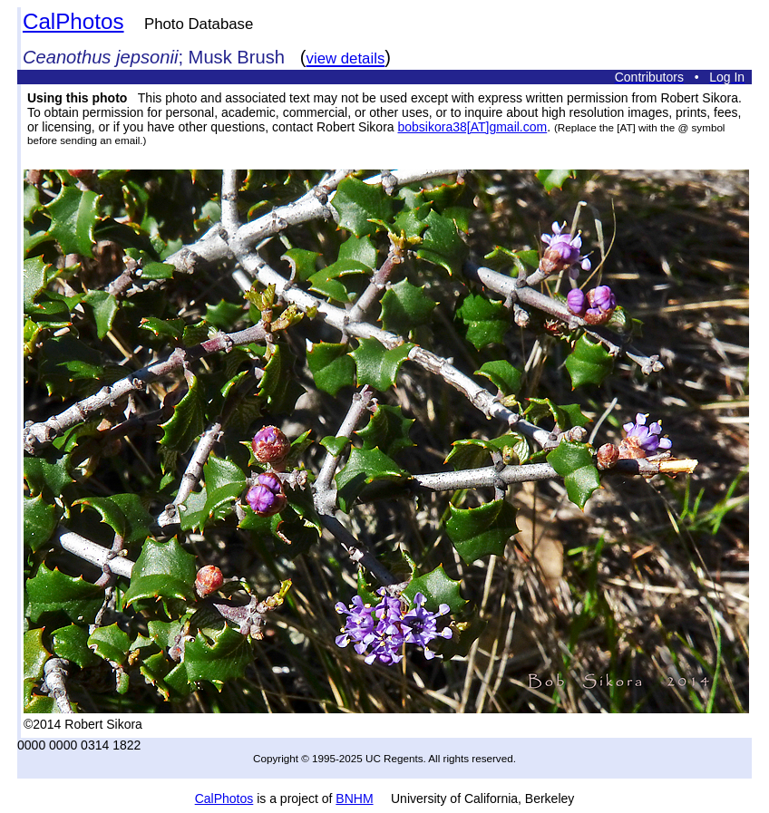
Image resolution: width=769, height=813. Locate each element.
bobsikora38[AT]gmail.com (473, 127)
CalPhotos (73, 21)
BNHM (354, 798)
